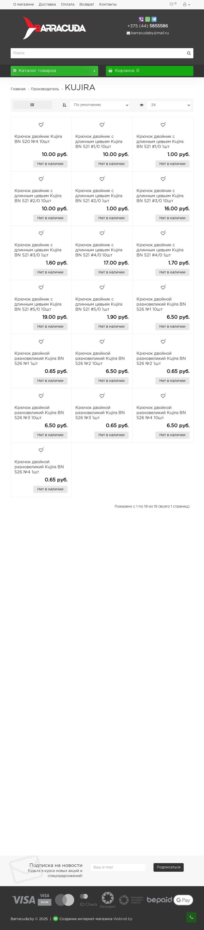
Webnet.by (122, 919)
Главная (18, 89)
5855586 (147, 26)
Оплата (67, 4)
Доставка (47, 4)
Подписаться (168, 867)
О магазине (23, 4)
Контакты (108, 4)
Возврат (86, 4)
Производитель (45, 89)
